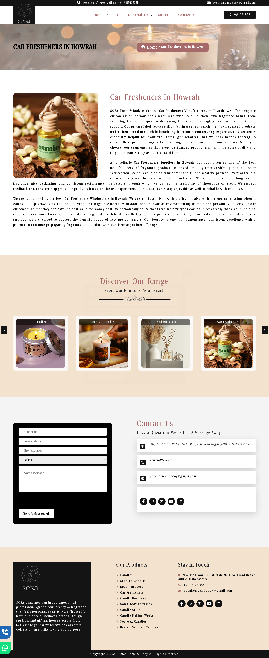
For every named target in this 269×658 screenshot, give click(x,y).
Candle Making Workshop (138, 615)
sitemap (164, 14)
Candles (40, 321)
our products (138, 14)
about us (114, 14)
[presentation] (47, 501)
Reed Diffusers (166, 321)
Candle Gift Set (130, 609)
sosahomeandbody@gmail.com (234, 2)
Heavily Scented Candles (137, 627)
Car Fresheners (228, 321)
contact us (186, 14)
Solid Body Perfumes (134, 604)
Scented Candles (103, 321)
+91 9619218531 (239, 15)
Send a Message (36, 513)
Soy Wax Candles (131, 621)
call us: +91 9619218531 (110, 2)
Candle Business (131, 598)
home (94, 14)
